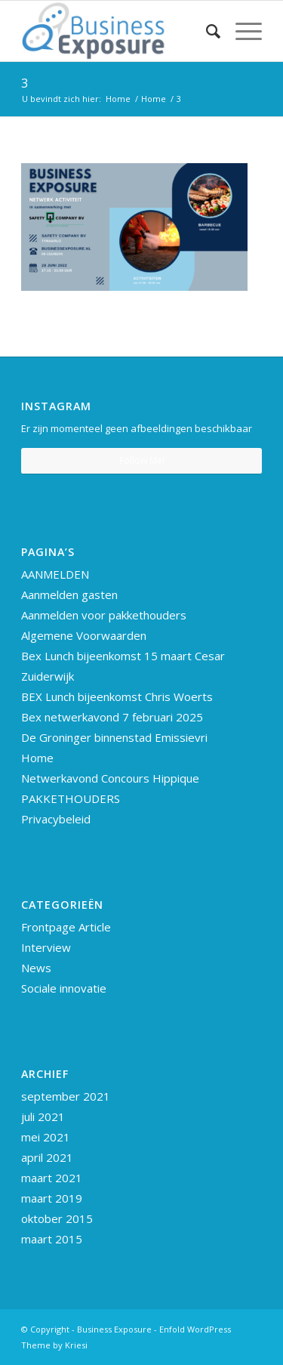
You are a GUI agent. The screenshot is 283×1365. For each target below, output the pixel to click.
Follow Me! (142, 460)
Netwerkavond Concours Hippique (110, 778)
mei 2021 (45, 1136)
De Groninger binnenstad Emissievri (114, 737)
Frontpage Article (66, 926)
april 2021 (47, 1157)
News (36, 967)
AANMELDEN (55, 574)
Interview (46, 947)
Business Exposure (114, 1329)
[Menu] (241, 31)
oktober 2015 (57, 1218)
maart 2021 (51, 1177)
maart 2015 (51, 1238)
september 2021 (65, 1096)
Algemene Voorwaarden (83, 635)
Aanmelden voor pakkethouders (103, 614)
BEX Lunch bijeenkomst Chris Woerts (117, 696)
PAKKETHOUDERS (70, 798)
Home (37, 757)
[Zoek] (205, 31)
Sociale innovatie (63, 988)
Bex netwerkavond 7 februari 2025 (112, 716)
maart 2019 (51, 1198)
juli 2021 (43, 1116)
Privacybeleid (56, 818)
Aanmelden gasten (69, 594)
